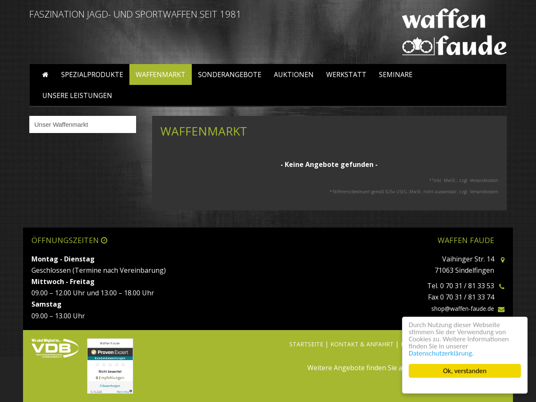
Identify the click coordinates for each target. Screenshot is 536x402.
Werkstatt (346, 74)
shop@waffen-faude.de (462, 308)
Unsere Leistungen (77, 95)
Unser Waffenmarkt (61, 124)
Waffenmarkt (161, 74)
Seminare (395, 74)
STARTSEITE (306, 344)
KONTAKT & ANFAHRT (362, 344)
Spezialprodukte (92, 74)
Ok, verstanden (465, 370)
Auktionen (294, 74)
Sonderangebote (229, 74)
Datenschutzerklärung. (441, 353)
